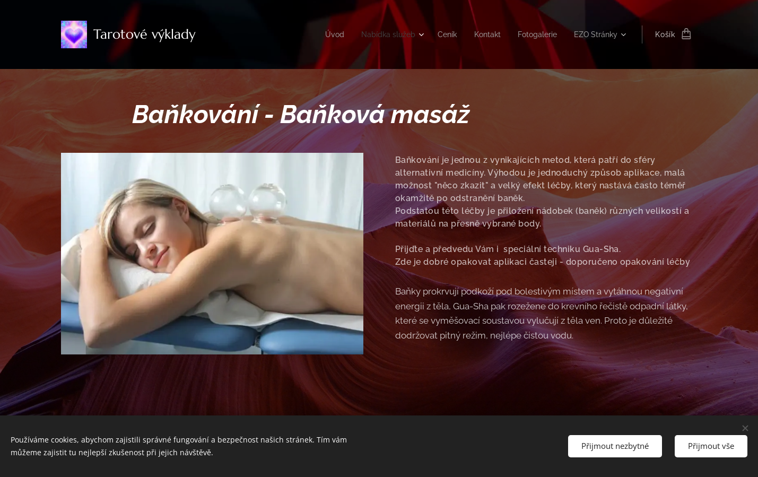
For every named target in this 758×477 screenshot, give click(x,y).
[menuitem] (320, 34)
